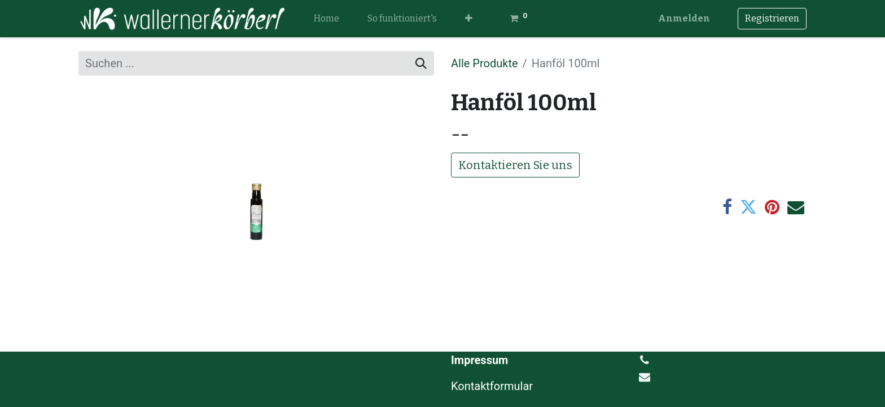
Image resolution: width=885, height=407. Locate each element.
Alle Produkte (484, 63)
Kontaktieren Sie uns (515, 165)
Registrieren (772, 18)
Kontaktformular (493, 386)
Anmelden (684, 18)
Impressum (479, 360)
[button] (469, 19)
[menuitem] (326, 19)
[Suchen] (421, 63)
